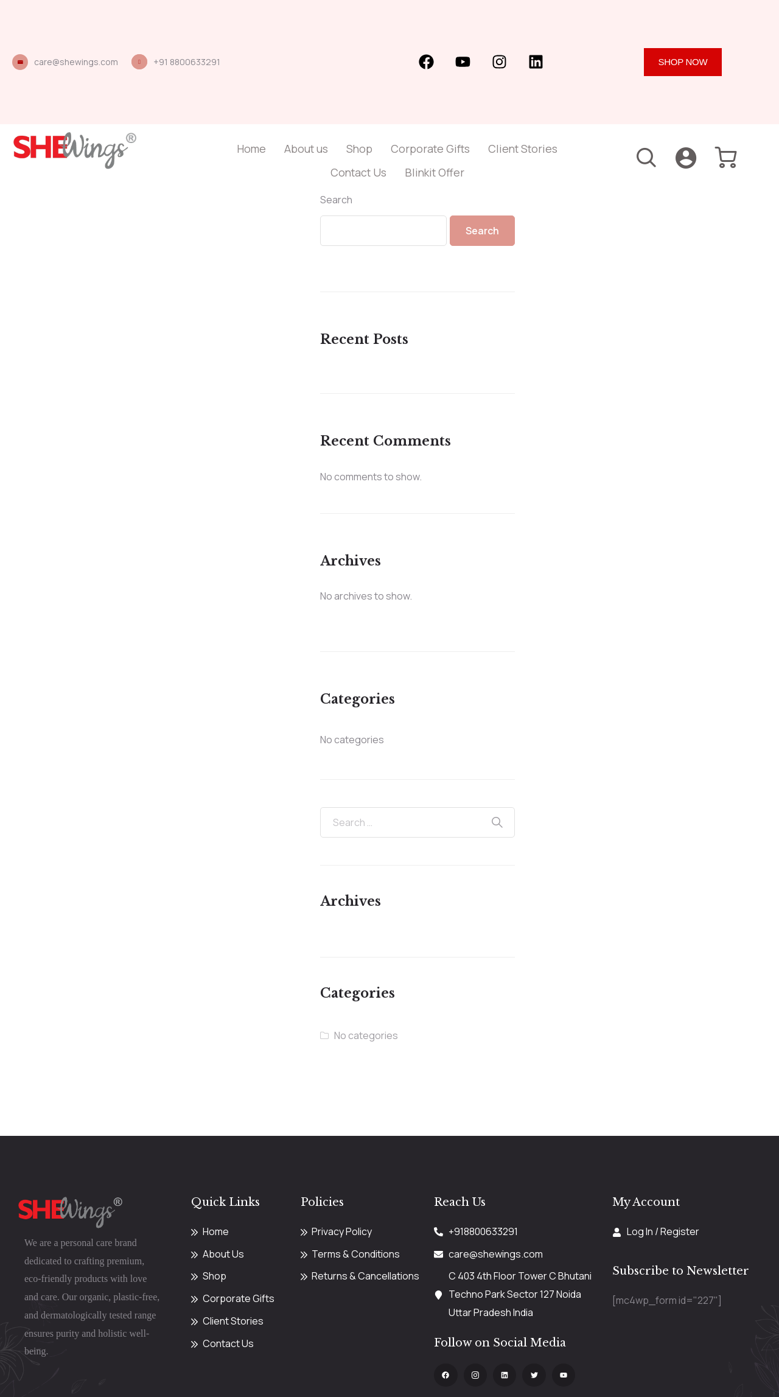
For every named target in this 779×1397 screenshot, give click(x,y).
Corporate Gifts (430, 148)
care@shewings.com (76, 62)
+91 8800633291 (186, 62)
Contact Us (358, 172)
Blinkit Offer (434, 172)
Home (251, 148)
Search (336, 199)
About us (306, 148)
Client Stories (522, 148)
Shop (359, 148)
